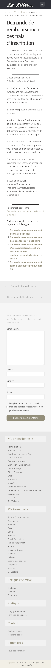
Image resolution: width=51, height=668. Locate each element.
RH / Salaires (13, 501)
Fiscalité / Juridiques (16, 539)
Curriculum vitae (15, 457)
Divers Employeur (15, 472)
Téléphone (12, 564)
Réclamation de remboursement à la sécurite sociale (26, 255)
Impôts (11, 546)
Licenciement (13, 494)
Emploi (11, 475)
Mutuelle (11, 553)
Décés (10, 528)
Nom (10, 369)
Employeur (12, 479)
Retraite (11, 497)
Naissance (12, 557)
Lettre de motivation (17, 486)
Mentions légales (15, 634)
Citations (12, 588)
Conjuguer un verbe (16, 611)
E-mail (10, 381)
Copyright (10, 662)
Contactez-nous (15, 631)
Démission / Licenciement (19, 465)
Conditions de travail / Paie (19, 454)
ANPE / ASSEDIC (15, 450)
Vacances (12, 568)
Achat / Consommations (18, 517)
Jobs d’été (12, 483)
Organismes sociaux (17, 561)
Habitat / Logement (16, 542)
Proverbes (12, 595)
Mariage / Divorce (15, 550)
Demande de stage (16, 461)
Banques (12, 524)
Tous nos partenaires (17, 650)
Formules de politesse (17, 615)
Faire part (12, 535)
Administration (14, 446)
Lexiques (12, 591)
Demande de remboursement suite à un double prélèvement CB (27, 266)
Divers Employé (14, 468)
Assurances (13, 521)
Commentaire (13, 329)
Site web (10, 392)
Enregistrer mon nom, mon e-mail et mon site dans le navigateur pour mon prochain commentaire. (26, 407)
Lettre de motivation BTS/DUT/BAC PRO (25, 490)
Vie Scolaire (13, 572)
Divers (10, 531)
